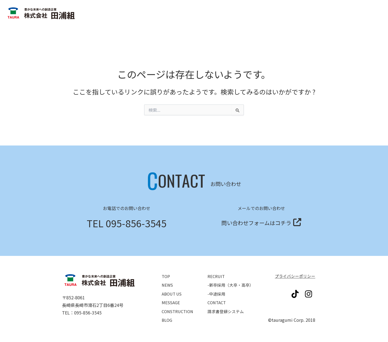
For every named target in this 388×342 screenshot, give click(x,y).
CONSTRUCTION (179, 306)
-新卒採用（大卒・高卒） (231, 283)
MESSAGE (171, 298)
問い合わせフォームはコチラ (256, 222)
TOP (166, 276)
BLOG (167, 313)
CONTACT (217, 298)
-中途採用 (216, 291)
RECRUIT (216, 276)
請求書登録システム (353, 32)
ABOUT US (172, 291)
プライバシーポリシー (293, 276)
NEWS (168, 283)
